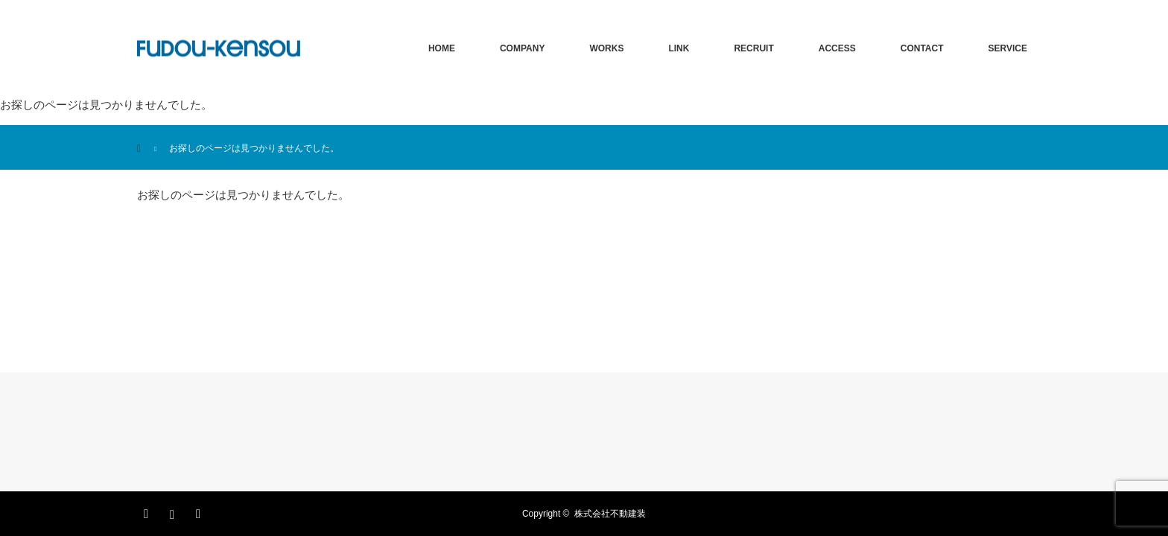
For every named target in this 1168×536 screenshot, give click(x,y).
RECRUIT (753, 48)
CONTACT (922, 48)
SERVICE (1007, 48)
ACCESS (837, 48)
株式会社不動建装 (610, 513)
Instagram (174, 511)
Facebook (148, 511)
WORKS (606, 48)
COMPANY (522, 48)
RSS (200, 511)
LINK (678, 48)
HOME (441, 48)
